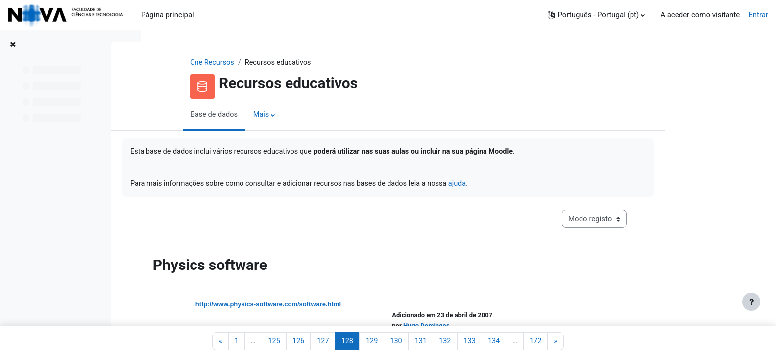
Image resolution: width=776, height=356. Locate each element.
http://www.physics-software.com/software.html (330, 307)
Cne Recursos (275, 62)
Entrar (758, 14)
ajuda (532, 185)
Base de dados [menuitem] (277, 115)
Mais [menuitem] (326, 115)
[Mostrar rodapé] (751, 302)
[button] (596, 15)
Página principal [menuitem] (167, 14)
